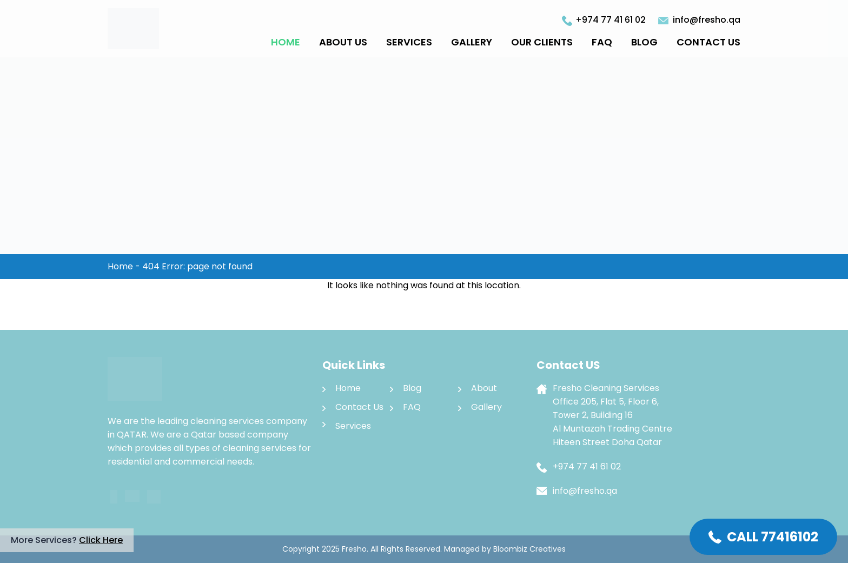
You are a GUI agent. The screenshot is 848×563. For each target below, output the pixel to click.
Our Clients (542, 42)
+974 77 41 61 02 (610, 20)
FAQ (602, 42)
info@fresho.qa (706, 20)
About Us (343, 42)
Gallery (471, 42)
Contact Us (708, 42)
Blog (644, 42)
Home (285, 42)
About (484, 388)
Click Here (101, 540)
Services (409, 42)
